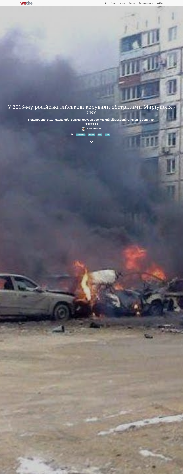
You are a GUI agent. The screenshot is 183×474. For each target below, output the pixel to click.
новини (91, 135)
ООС (99, 135)
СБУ (107, 135)
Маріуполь (80, 135)
